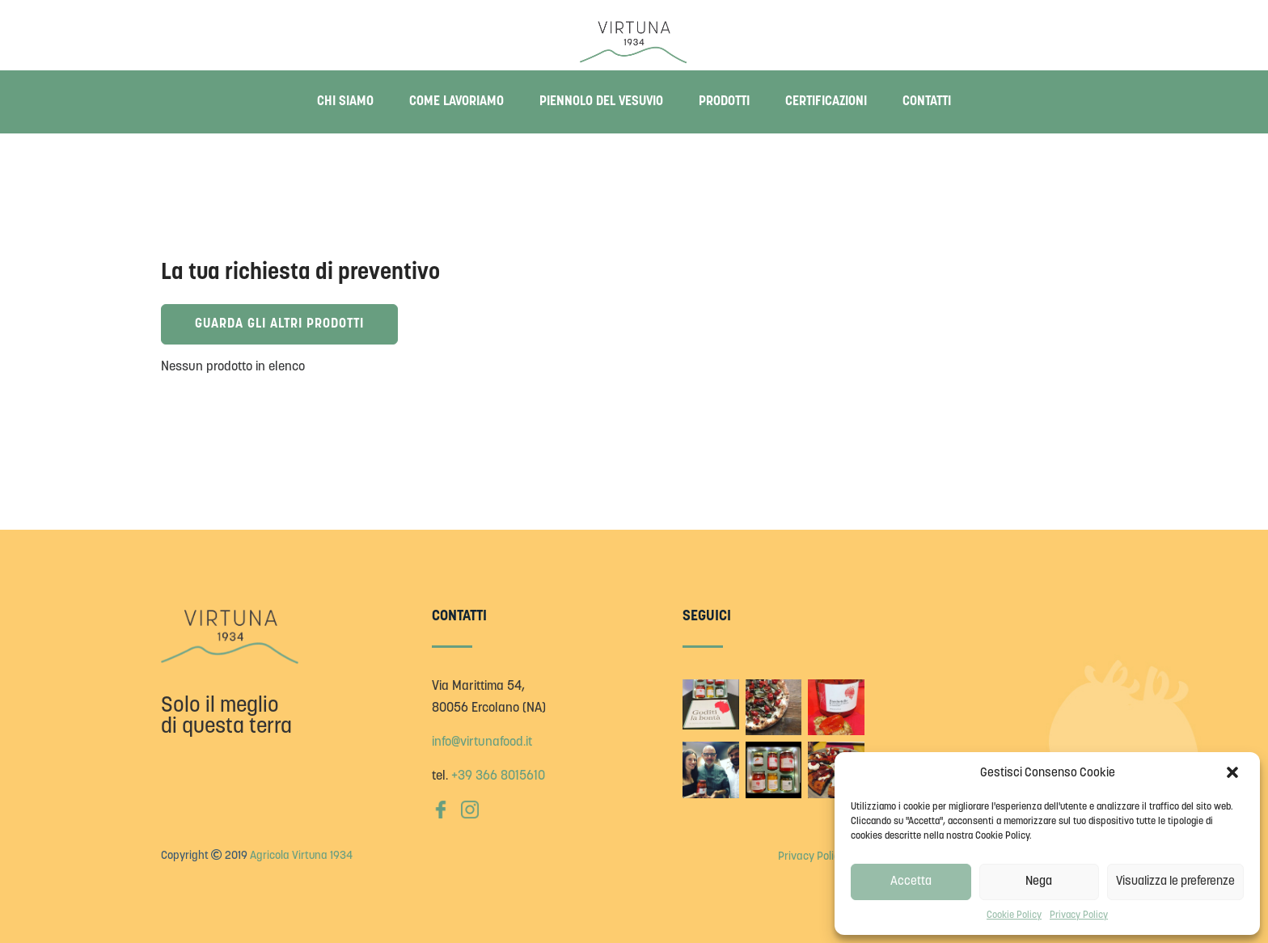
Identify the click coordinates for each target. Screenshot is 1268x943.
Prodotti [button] (724, 101)
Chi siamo (345, 101)
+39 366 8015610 (498, 776)
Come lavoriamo (456, 101)
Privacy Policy (1079, 915)
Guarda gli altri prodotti (286, 324)
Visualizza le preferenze (1175, 882)
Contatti (926, 101)
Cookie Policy (1014, 915)
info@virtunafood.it (482, 742)
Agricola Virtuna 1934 (301, 856)
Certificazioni (826, 101)
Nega (1038, 882)
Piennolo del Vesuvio (601, 101)
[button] (1234, 774)
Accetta (911, 882)
